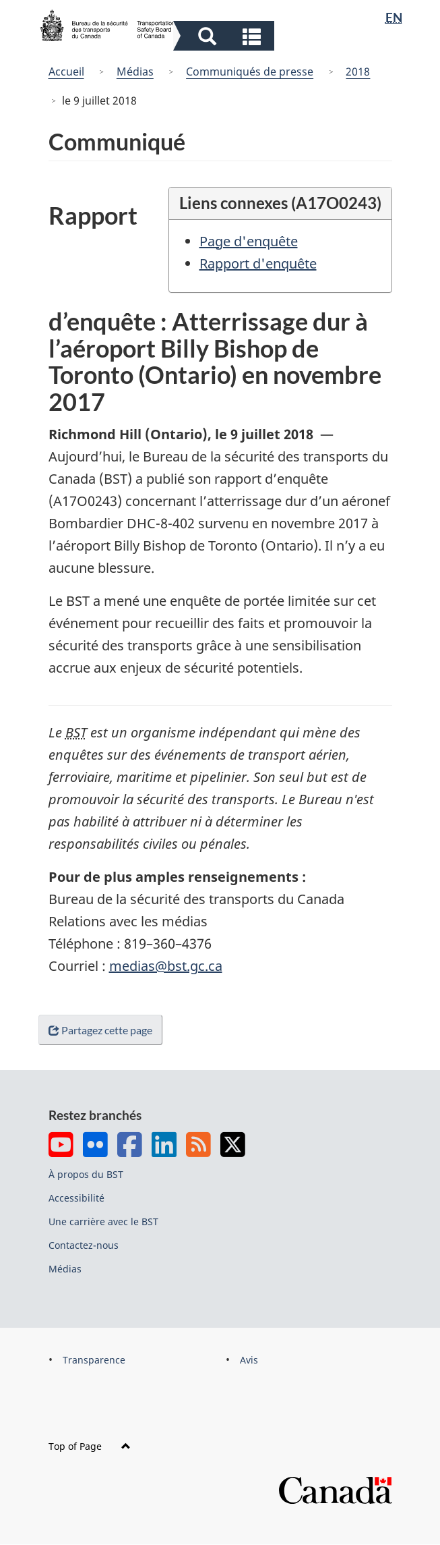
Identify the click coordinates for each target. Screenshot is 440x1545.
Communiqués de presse (249, 71)
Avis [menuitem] (249, 1359)
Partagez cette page (103, 1030)
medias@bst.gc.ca (165, 966)
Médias (135, 71)
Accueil (66, 71)
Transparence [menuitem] (94, 1359)
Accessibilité (76, 1197)
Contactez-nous (84, 1245)
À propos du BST (86, 1174)
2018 (358, 71)
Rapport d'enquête (258, 263)
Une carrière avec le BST (103, 1221)
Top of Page (90, 1446)
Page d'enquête (248, 241)
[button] (225, 36)
